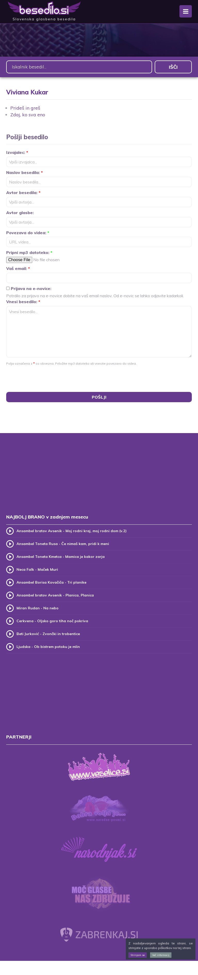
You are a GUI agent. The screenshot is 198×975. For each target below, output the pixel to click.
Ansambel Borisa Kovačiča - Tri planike (51, 582)
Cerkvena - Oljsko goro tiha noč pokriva (52, 621)
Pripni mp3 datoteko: (29, 252)
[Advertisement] (99, 479)
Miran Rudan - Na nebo (37, 608)
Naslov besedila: (24, 172)
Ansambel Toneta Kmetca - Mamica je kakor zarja (60, 556)
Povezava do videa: (27, 232)
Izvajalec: (17, 152)
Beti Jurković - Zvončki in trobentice (48, 633)
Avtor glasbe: (20, 212)
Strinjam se (137, 955)
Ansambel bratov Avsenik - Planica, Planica (55, 595)
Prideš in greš (25, 108)
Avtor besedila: (23, 192)
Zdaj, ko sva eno (27, 115)
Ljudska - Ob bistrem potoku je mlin (48, 646)
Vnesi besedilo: (23, 301)
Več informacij (160, 955)
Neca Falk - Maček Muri (37, 569)
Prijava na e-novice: (28, 288)
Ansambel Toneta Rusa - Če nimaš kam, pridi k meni (62, 543)
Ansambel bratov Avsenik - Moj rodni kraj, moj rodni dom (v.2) (71, 531)
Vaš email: (18, 268)
